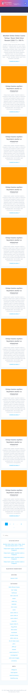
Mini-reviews (14, 629)
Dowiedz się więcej (14, 61)
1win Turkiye (14, 590)
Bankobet (14, 604)
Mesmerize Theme (14, 692)
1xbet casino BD (14, 595)
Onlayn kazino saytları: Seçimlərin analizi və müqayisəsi (14, 88)
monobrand (14, 632)
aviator (14, 598)
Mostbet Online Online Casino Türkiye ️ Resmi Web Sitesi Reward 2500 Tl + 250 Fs (14, 38)
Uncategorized (14, 655)
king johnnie (14, 627)
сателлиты (14, 661)
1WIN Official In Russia (14, 587)
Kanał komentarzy (14, 675)
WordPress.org (14, 678)
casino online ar (14, 615)
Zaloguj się (14, 669)
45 (22, 524)
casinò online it (14, 618)
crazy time (14, 621)
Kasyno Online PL (14, 624)
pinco (14, 644)
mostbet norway (14, 635)
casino (14, 610)
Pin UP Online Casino (14, 641)
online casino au (14, 638)
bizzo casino (14, 607)
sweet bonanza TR (14, 652)
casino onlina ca (14, 612)
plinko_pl (14, 646)
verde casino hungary (14, 658)
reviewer (14, 649)
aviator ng (14, 601)
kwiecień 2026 (14, 578)
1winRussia (14, 593)
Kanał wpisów (14, 672)
